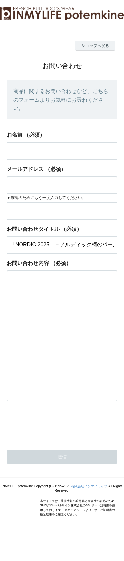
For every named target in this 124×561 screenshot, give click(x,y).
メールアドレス (25, 169)
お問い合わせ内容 (28, 263)
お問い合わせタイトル (33, 229)
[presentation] (57, 450)
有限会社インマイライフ (89, 513)
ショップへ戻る (95, 45)
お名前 (14, 135)
